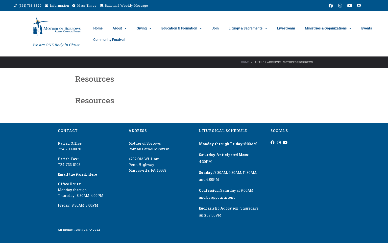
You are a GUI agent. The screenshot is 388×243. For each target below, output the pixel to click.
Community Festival (109, 40)
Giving (144, 28)
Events (366, 28)
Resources (94, 78)
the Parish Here (77, 174)
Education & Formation (181, 28)
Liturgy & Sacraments (248, 28)
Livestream (286, 28)
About (120, 28)
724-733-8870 (69, 149)
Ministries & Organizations (328, 28)
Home (98, 28)
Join (215, 28)
